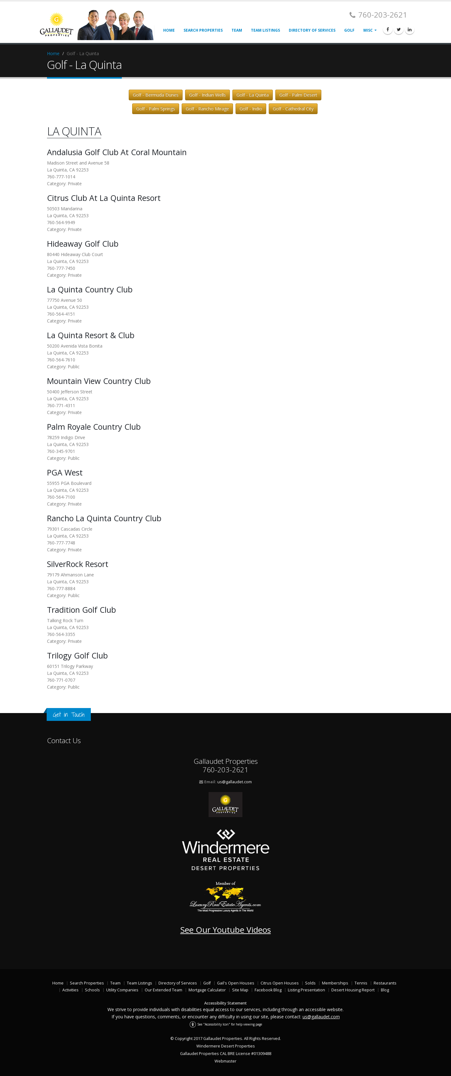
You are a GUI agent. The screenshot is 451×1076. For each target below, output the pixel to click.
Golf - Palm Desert (298, 95)
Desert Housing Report (353, 990)
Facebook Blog (268, 990)
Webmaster (225, 1061)
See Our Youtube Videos (225, 929)
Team (236, 30)
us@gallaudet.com (234, 782)
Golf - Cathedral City (293, 109)
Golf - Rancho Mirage (207, 109)
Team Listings (265, 30)
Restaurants (385, 983)
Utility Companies (122, 990)
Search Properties (203, 30)
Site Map (240, 990)
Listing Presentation (306, 990)
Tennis (361, 983)
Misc (368, 30)
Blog (385, 990)
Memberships (335, 983)
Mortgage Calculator (207, 990)
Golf (349, 30)
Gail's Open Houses (235, 983)
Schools (92, 990)
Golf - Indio (251, 109)
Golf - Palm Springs (155, 109)
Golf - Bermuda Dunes (156, 95)
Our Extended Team (163, 990)
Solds (310, 983)
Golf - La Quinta (252, 95)
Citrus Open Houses (280, 983)
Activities (70, 990)
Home (169, 30)
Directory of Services (312, 30)
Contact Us (64, 740)
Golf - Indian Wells (207, 95)
